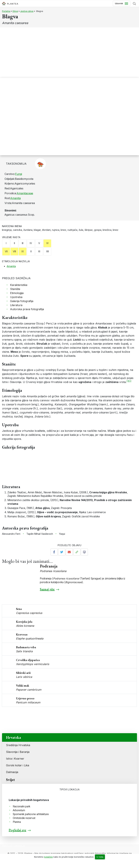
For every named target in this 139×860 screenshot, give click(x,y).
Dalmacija (12, 772)
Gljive (15, 11)
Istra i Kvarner (15, 758)
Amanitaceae (25, 193)
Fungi (18, 174)
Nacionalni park (21, 806)
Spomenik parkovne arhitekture (31, 814)
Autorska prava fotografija (27, 309)
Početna (6, 11)
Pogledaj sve (17, 830)
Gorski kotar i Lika (17, 765)
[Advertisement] (69, 52)
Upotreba (16, 297)
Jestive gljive (26, 11)
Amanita (15, 198)
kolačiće (48, 857)
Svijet (10, 779)
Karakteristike (18, 285)
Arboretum (19, 810)
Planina (17, 822)
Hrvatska (13, 737)
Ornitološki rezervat (24, 818)
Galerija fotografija (21, 301)
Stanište (15, 289)
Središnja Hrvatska (18, 745)
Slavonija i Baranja (17, 752)
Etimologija (17, 293)
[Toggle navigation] (121, 3)
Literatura (16, 305)
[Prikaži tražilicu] (134, 3)
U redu (99, 857)
